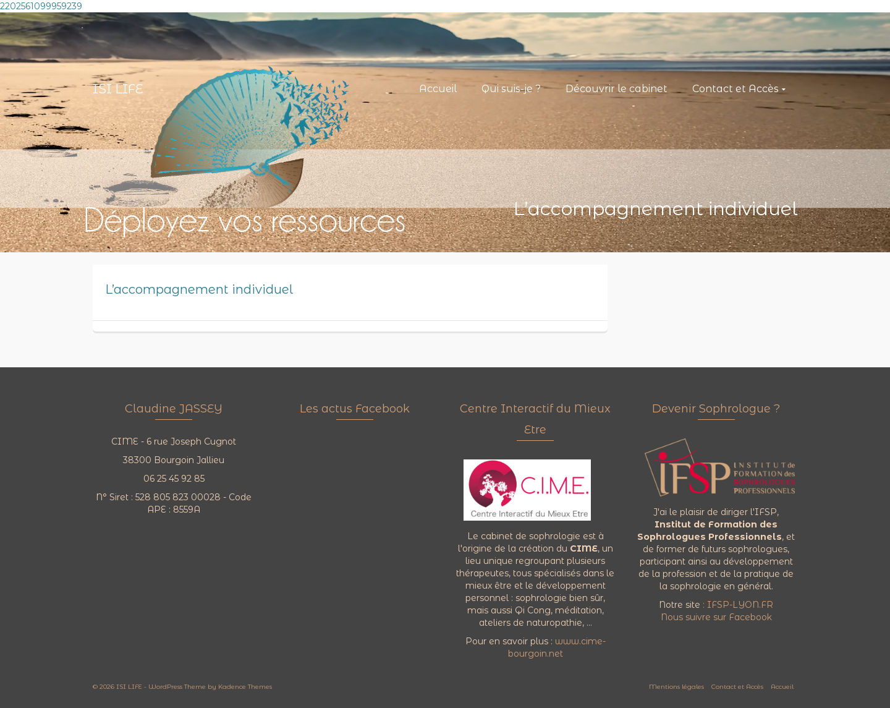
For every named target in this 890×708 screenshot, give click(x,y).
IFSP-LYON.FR (740, 604)
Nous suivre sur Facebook (716, 617)
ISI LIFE (118, 89)
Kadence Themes (245, 687)
